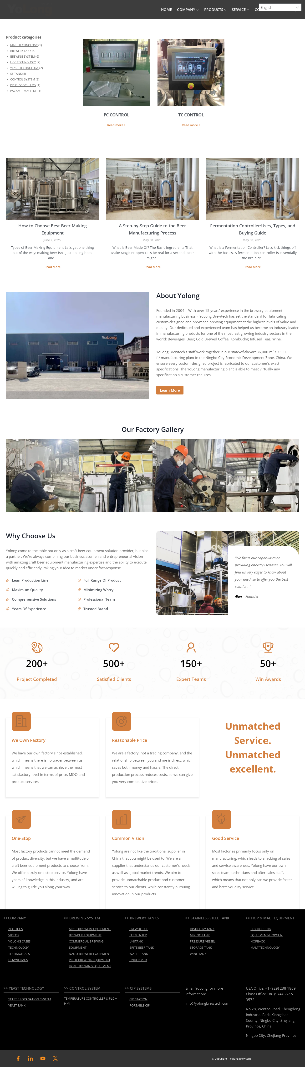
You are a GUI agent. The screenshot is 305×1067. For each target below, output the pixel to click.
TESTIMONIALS (19, 954)
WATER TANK (138, 954)
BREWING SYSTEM (22, 57)
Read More (53, 267)
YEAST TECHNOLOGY (24, 68)
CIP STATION (138, 999)
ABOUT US (15, 929)
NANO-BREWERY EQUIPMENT (90, 954)
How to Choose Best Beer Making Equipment (52, 229)
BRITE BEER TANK (141, 947)
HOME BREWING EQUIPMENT (90, 966)
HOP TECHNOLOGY (23, 62)
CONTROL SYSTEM (22, 79)
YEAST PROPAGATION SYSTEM (29, 999)
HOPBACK (257, 941)
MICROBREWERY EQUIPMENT (90, 929)
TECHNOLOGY (18, 947)
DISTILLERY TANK (202, 929)
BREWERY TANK (20, 51)
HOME (166, 9)
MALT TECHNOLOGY (24, 45)
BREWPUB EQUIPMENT (85, 935)
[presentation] (52, 189)
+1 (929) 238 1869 (280, 988)
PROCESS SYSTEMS (23, 85)
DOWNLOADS (18, 960)
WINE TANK (198, 954)
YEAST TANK (16, 1005)
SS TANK (16, 74)
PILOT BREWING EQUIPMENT (89, 960)
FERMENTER (138, 935)
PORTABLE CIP (139, 1005)
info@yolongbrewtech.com (207, 1003)
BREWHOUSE (138, 929)
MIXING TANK (200, 935)
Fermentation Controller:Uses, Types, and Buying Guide (252, 229)
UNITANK (136, 941)
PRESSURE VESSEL (202, 941)
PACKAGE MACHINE (23, 91)
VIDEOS (13, 935)
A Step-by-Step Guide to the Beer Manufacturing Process (152, 229)
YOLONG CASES (19, 941)
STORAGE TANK (201, 947)
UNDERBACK (138, 960)
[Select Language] (280, 7)
